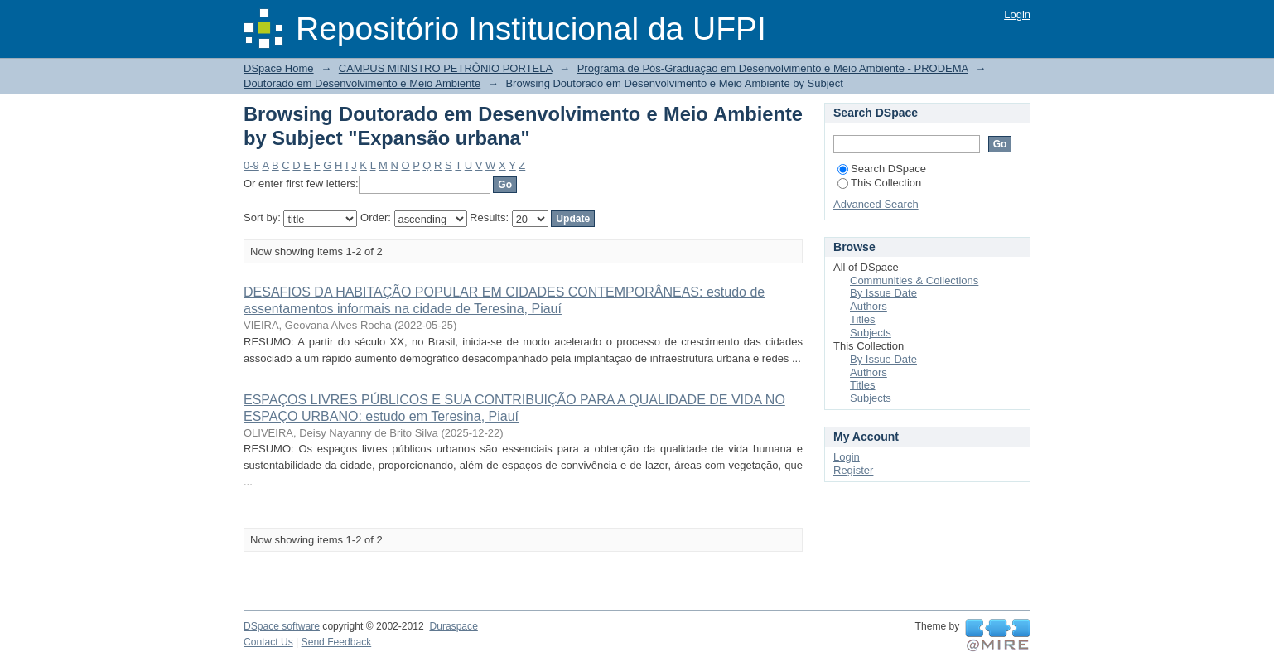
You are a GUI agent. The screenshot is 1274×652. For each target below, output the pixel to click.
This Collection (879, 182)
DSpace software (282, 626)
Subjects (870, 332)
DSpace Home (279, 68)
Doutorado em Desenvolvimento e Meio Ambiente (362, 83)
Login (1017, 14)
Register (853, 470)
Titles (863, 319)
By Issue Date (883, 293)
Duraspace (453, 626)
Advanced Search (876, 204)
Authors (868, 306)
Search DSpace (881, 168)
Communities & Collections (914, 280)
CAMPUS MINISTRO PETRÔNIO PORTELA (446, 68)
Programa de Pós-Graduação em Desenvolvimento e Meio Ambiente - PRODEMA (772, 68)
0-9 (251, 165)
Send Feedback (337, 642)
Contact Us (268, 642)
